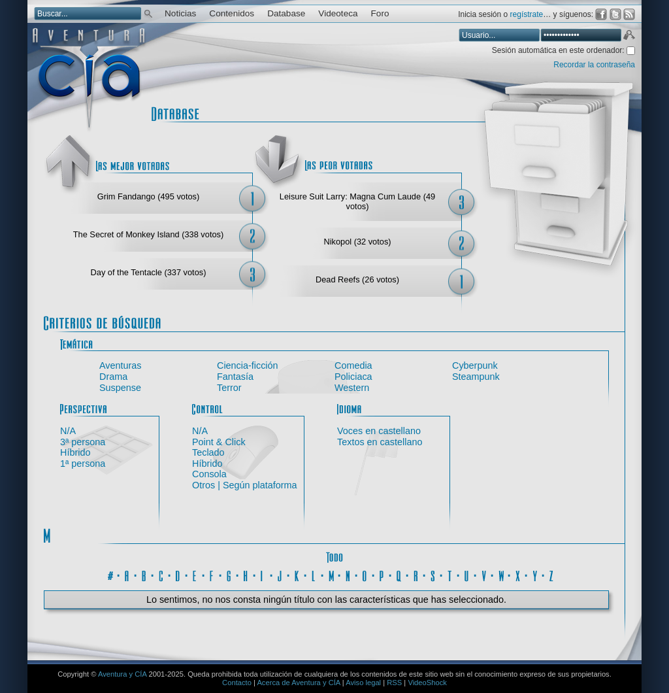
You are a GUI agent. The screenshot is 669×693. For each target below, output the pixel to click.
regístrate (527, 14)
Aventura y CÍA (122, 674)
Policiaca (353, 376)
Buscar (148, 13)
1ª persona (82, 463)
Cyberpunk (475, 365)
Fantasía (235, 376)
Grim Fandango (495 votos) (148, 196)
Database (286, 13)
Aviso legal (363, 682)
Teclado (208, 452)
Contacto (237, 682)
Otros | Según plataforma (244, 485)
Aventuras (120, 365)
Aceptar (628, 36)
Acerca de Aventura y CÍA (298, 682)
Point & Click (219, 442)
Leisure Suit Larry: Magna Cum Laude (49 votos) (357, 201)
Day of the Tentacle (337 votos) (148, 272)
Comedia (353, 365)
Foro (380, 13)
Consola (209, 474)
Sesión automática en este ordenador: (559, 50)
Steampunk (476, 376)
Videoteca (337, 13)
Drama (113, 376)
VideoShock (427, 682)
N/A (68, 431)
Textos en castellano (379, 442)
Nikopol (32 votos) (357, 241)
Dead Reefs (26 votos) (357, 279)
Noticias (180, 13)
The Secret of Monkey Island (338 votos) (148, 234)
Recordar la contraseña (594, 64)
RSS (394, 682)
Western (351, 387)
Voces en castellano (379, 431)
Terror (229, 387)
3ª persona (82, 442)
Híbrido (75, 452)
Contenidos (231, 13)
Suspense (120, 387)
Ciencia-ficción (247, 365)
